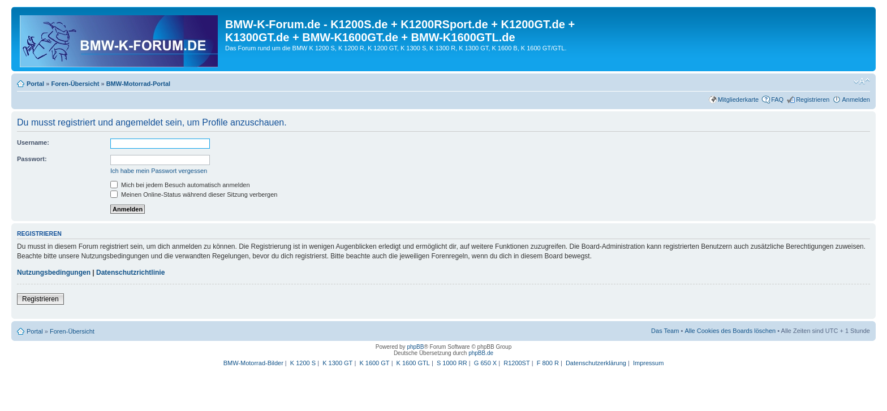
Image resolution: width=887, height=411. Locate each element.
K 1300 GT (337, 363)
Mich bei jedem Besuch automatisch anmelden (180, 184)
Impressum (648, 363)
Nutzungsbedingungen (54, 272)
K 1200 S (303, 363)
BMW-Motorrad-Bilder (253, 363)
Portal (35, 83)
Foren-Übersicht (75, 83)
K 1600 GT (374, 363)
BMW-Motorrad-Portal (138, 83)
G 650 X (485, 363)
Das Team (665, 330)
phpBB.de (480, 353)
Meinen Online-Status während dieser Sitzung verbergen (193, 194)
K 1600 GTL (413, 363)
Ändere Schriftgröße (862, 81)
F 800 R (548, 363)
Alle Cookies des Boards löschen (730, 330)
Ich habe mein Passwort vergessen (158, 170)
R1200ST (516, 363)
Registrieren (812, 99)
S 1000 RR (452, 363)
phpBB (415, 347)
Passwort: (32, 158)
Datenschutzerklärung (596, 363)
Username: (33, 142)
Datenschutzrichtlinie (130, 272)
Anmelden (856, 99)
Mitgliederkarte (738, 99)
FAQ (777, 99)
